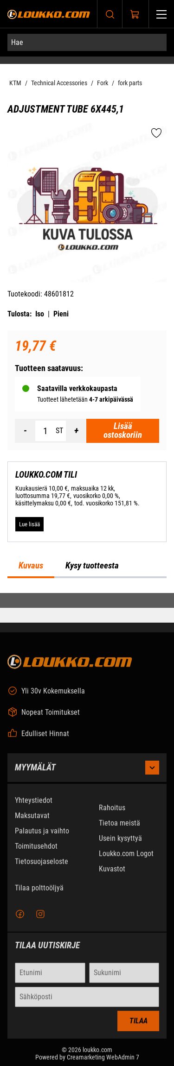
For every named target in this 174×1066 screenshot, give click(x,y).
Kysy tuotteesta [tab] (92, 566)
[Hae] (87, 42)
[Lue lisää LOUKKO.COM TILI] (29, 524)
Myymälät (87, 773)
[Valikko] (161, 14)
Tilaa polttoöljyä (39, 893)
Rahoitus (112, 813)
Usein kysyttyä (120, 843)
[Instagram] (40, 919)
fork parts (130, 83)
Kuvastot (112, 874)
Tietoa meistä (119, 828)
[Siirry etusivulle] (48, 14)
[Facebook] (20, 919)
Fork (102, 83)
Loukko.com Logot (126, 859)
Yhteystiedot (33, 805)
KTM (15, 83)
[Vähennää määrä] (25, 431)
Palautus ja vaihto (42, 836)
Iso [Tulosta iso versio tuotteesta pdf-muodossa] (39, 313)
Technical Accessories (59, 83)
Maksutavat (32, 821)
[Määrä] (45, 431)
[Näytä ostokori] (135, 14)
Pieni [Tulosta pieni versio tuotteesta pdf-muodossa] (61, 313)
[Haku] (109, 14)
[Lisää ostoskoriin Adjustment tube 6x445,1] (122, 431)
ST (59, 430)
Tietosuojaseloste (41, 867)
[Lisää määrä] (76, 431)
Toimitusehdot (36, 851)
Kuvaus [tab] (31, 566)
